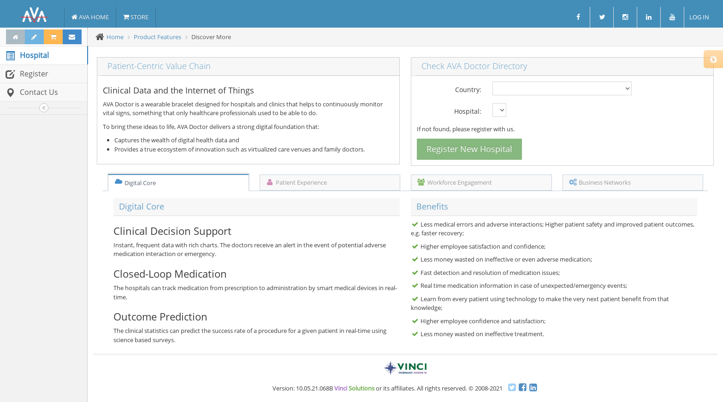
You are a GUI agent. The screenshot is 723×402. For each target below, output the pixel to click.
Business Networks (600, 182)
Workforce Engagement (454, 182)
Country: (468, 89)
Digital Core (135, 183)
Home (115, 37)
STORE (135, 17)
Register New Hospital (469, 148)
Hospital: (467, 111)
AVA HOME (90, 17)
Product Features (157, 37)
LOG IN (698, 17)
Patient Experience (296, 182)
